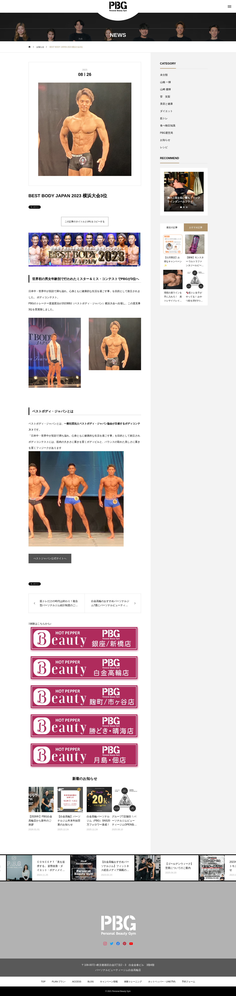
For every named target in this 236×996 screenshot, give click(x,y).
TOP (43, 981)
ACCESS (76, 981)
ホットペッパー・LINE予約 (161, 981)
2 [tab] (184, 207)
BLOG (90, 981)
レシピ (164, 147)
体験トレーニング (133, 981)
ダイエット (166, 111)
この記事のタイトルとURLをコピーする (85, 221)
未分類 (164, 75)
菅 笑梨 (165, 96)
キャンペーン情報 (109, 981)
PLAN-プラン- (59, 981)
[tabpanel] (184, 192)
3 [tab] (187, 207)
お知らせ (165, 140)
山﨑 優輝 (165, 89)
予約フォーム (188, 981)
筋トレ (164, 118)
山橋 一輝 (165, 82)
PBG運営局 (166, 132)
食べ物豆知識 (167, 125)
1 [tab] (181, 207)
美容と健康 (166, 103)
